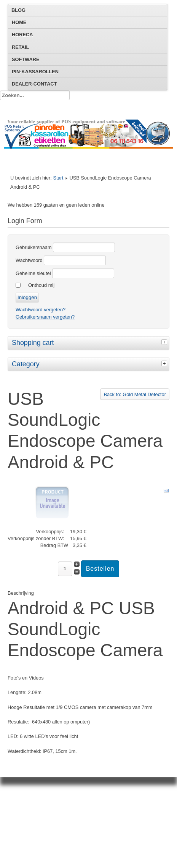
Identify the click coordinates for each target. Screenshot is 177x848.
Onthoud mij (41, 285)
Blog (18, 10)
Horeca (22, 34)
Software (26, 59)
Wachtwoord (29, 260)
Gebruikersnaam (34, 247)
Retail (20, 47)
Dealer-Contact (34, 84)
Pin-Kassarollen (35, 71)
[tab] (165, 342)
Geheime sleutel (33, 273)
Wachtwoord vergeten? (40, 309)
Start (58, 178)
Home (19, 22)
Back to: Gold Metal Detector (135, 394)
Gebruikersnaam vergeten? (45, 317)
